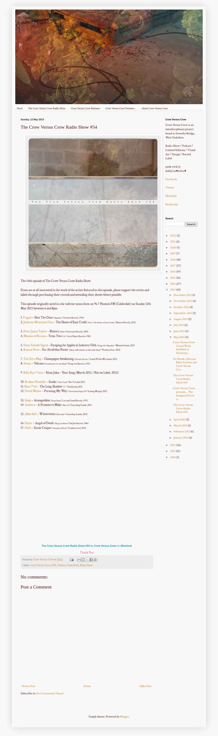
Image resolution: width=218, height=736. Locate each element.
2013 (173, 290)
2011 (173, 451)
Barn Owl (30, 386)
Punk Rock (73, 565)
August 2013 (181, 319)
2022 (173, 236)
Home (87, 686)
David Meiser (33, 391)
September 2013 (183, 313)
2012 (173, 445)
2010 (173, 457)
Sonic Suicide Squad (36, 345)
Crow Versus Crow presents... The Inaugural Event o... (184, 393)
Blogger (124, 717)
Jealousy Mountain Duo (38, 322)
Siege (28, 400)
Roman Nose (31, 349)
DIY (54, 565)
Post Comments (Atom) (50, 693)
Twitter (169, 187)
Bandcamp (171, 204)
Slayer (28, 423)
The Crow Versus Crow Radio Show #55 (183, 378)
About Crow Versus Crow (154, 108)
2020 (173, 248)
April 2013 (180, 420)
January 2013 (181, 438)
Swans (27, 363)
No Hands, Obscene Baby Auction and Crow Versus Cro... (185, 364)
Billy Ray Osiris (33, 372)
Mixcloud (126, 545)
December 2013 (183, 295)
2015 (173, 278)
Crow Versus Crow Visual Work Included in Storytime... (184, 347)
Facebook (171, 179)
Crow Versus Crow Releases (85, 108)
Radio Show (86, 565)
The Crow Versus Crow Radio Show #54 (66, 545)
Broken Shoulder (36, 382)
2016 (173, 272)
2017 (173, 266)
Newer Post (28, 686)
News (20, 108)
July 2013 (179, 325)
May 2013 (179, 337)
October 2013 (182, 307)
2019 (173, 253)
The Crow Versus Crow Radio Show (46, 108)
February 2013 (182, 431)
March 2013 (181, 426)
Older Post (145, 686)
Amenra (30, 405)
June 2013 (179, 331)
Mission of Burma (34, 336)
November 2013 (183, 301)
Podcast (62, 565)
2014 (173, 284)
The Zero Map (32, 359)
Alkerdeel (31, 414)
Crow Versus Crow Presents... (120, 108)
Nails (28, 428)
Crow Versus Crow (105, 545)
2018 (173, 260)
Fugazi (27, 317)
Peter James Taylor (35, 331)
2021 (173, 242)
